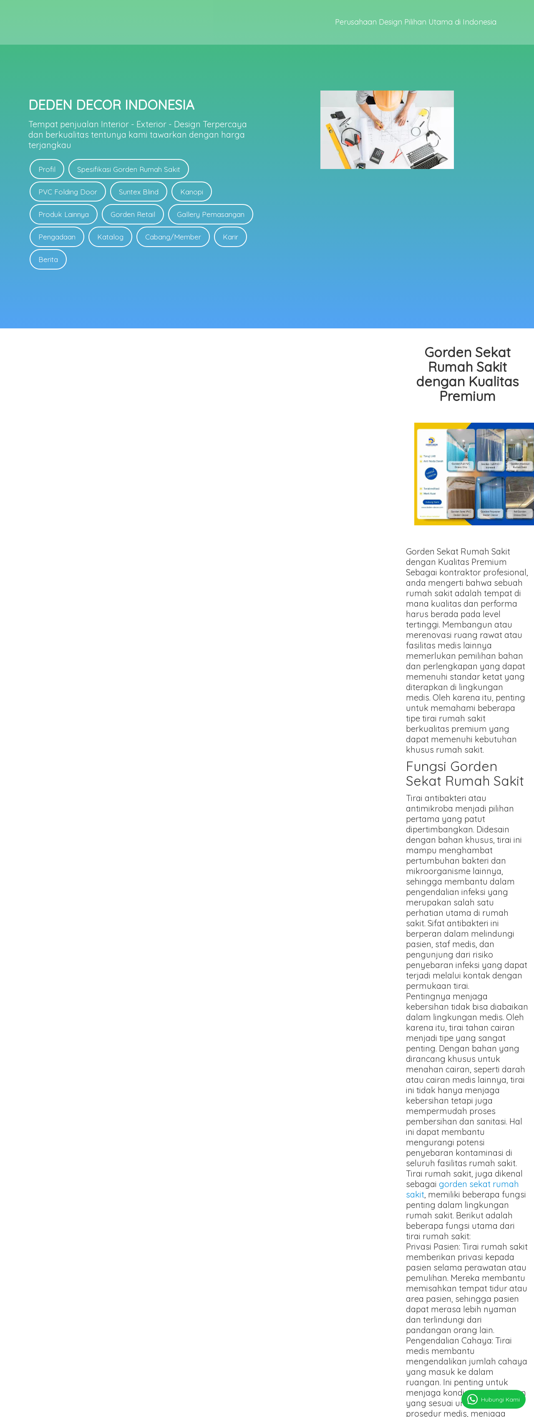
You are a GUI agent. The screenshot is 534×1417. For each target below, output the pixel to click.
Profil (47, 169)
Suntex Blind (140, 192)
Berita (48, 261)
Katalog (111, 238)
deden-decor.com (292, 1407)
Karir (234, 238)
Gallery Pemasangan (213, 215)
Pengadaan (57, 238)
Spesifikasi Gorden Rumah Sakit (129, 169)
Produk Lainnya (64, 215)
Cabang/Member (175, 238)
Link (368, 1313)
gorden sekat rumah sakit (217, 789)
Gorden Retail (134, 215)
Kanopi (193, 192)
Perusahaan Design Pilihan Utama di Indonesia (415, 23)
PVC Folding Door (68, 192)
